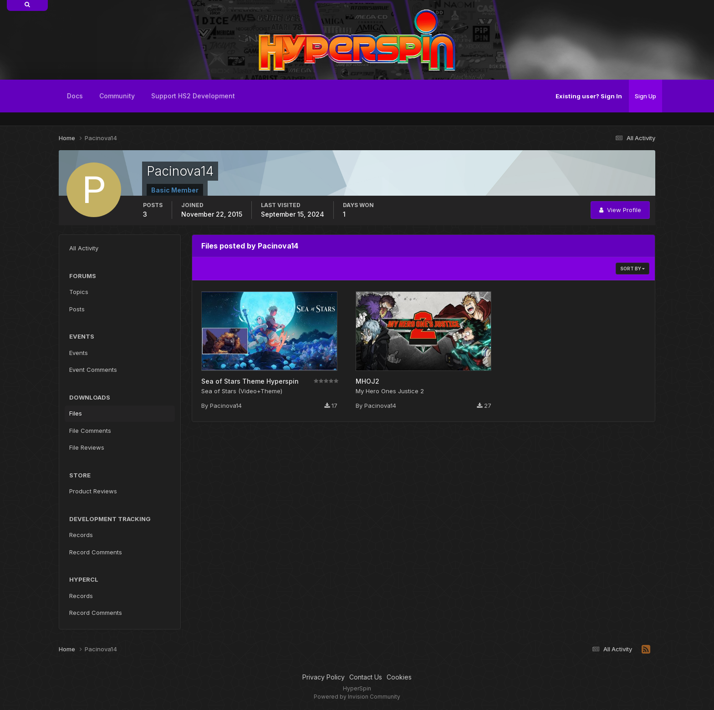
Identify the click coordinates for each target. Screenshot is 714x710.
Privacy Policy (323, 677)
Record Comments (95, 552)
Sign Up (645, 96)
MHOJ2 (367, 381)
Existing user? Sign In (589, 96)
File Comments (90, 430)
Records (81, 534)
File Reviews (86, 447)
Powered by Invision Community (357, 696)
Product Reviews (93, 491)
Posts (77, 309)
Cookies (399, 677)
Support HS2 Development (193, 96)
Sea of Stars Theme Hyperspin (250, 381)
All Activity (83, 248)
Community (117, 96)
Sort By (632, 268)
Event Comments (93, 369)
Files (75, 413)
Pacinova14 (226, 405)
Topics (78, 291)
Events (78, 352)
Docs (75, 96)
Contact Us (365, 677)
